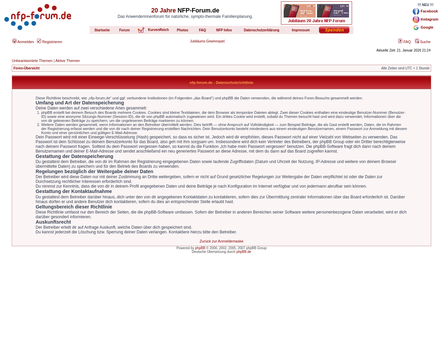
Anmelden (23, 42)
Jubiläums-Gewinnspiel (207, 41)
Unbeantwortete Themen (32, 61)
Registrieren (49, 42)
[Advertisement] (222, 312)
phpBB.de (243, 252)
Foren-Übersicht (26, 68)
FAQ (404, 42)
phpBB (200, 248)
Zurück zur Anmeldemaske (221, 241)
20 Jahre (163, 10)
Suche (423, 42)
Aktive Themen (67, 61)
